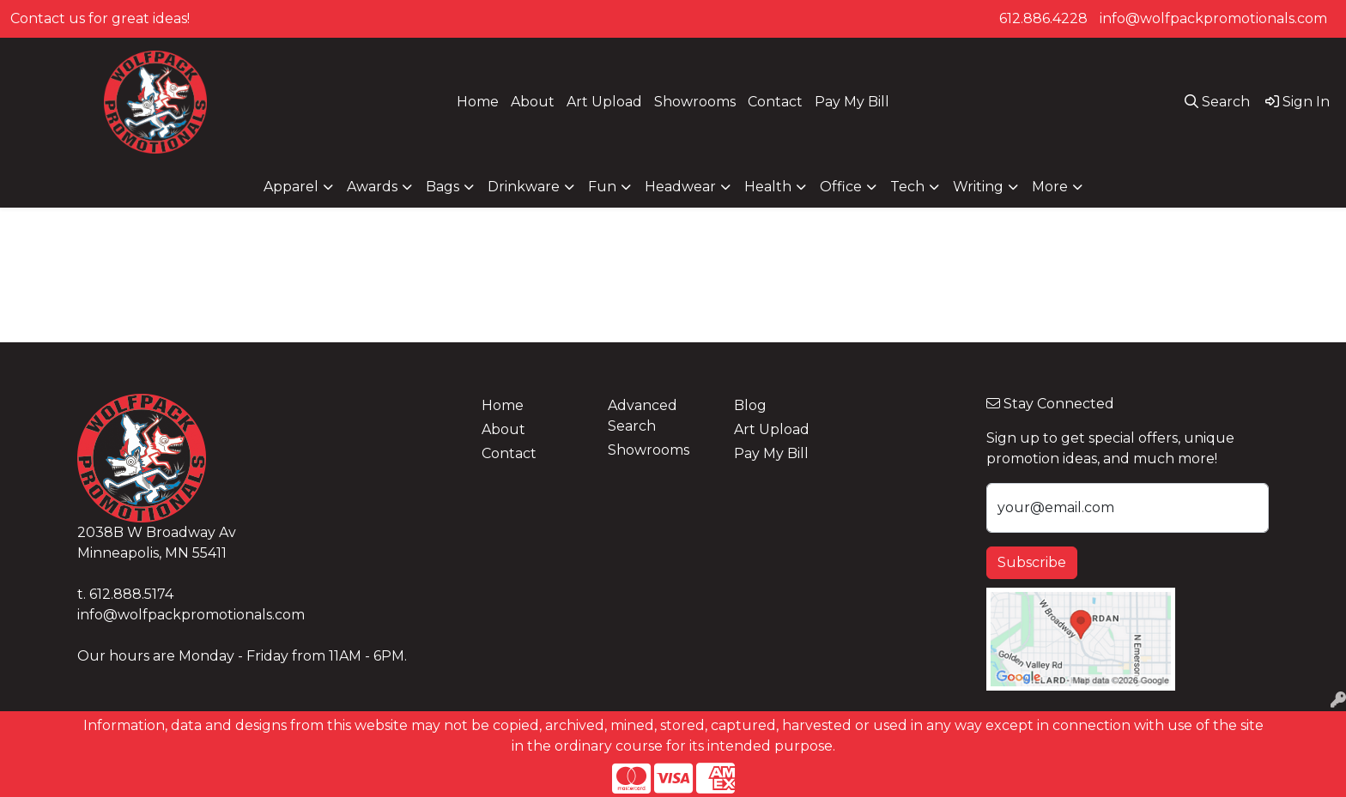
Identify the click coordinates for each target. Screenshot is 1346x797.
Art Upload (604, 102)
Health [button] (767, 186)
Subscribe (1031, 562)
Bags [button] (442, 186)
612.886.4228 (1043, 18)
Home (478, 102)
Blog (750, 405)
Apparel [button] (291, 186)
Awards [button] (372, 186)
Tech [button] (907, 186)
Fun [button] (602, 186)
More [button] (1050, 186)
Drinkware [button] (524, 186)
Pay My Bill (852, 102)
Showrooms (695, 102)
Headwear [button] (680, 186)
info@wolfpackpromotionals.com (1213, 18)
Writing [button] (978, 186)
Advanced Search (642, 415)
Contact (775, 102)
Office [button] (841, 186)
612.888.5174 (131, 594)
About (533, 102)
